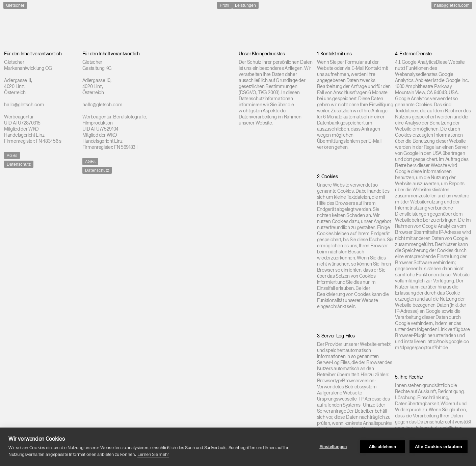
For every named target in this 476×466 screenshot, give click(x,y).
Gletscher (15, 5)
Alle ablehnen (382, 446)
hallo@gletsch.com (452, 5)
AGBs (12, 155)
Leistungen (245, 5)
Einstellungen (333, 446)
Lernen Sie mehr (153, 454)
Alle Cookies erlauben (438, 446)
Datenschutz (19, 164)
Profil (224, 5)
